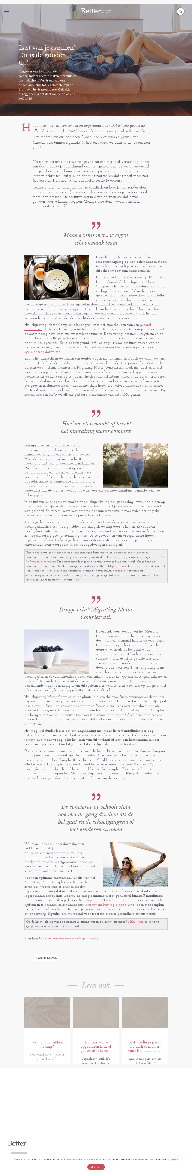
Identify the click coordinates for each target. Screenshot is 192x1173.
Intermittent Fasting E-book (105, 905)
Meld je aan (136, 921)
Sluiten (96, 1167)
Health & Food (46, 957)
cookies (173, 1159)
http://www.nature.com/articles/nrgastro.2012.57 (70, 938)
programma (119, 566)
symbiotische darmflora (42, 352)
